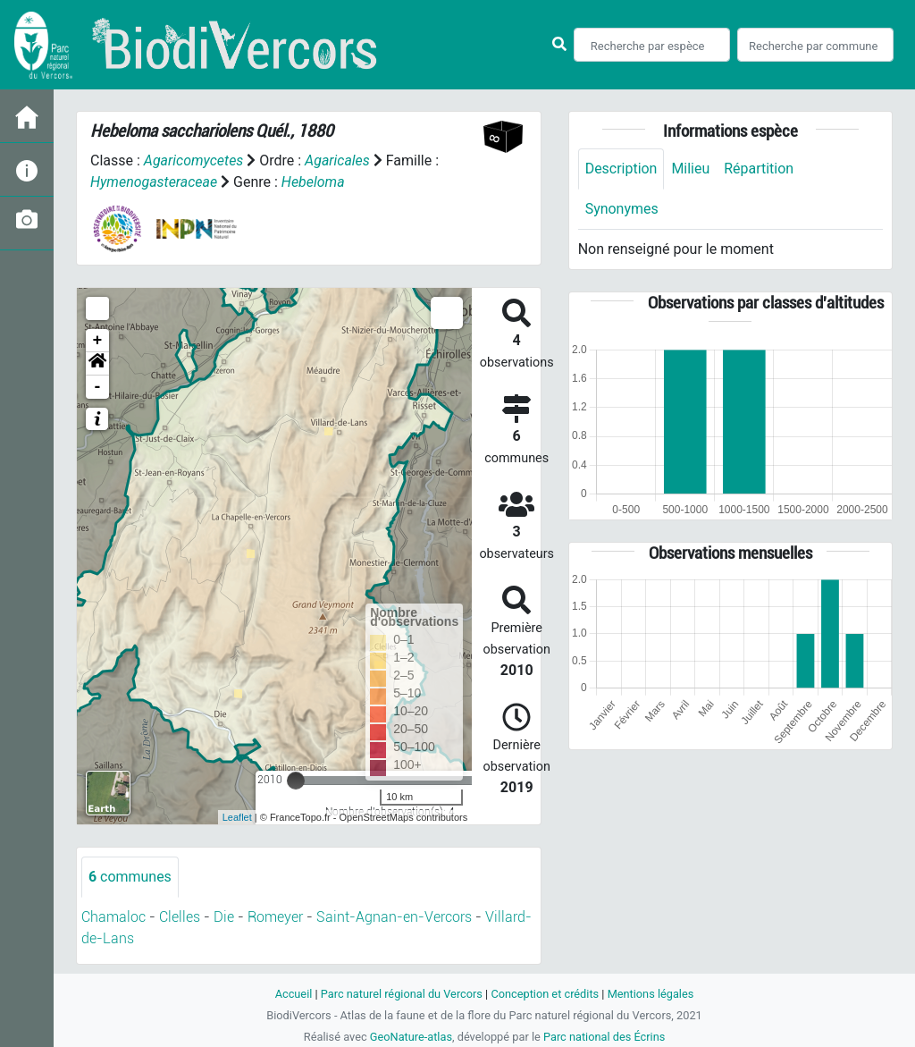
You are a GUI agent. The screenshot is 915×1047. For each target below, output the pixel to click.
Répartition (759, 168)
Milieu (691, 168)
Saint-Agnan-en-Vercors (394, 916)
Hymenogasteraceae (154, 181)
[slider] (296, 780)
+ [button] (98, 340)
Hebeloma (313, 181)
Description (621, 168)
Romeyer (275, 916)
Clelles (179, 916)
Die (224, 916)
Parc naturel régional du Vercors (401, 994)
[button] (97, 364)
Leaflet (237, 817)
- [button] (98, 387)
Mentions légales (651, 994)
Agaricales (337, 160)
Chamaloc (113, 916)
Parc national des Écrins (604, 1036)
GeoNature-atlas (410, 1036)
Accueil (293, 994)
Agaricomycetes (194, 160)
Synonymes (622, 208)
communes (130, 876)
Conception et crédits (545, 994)
